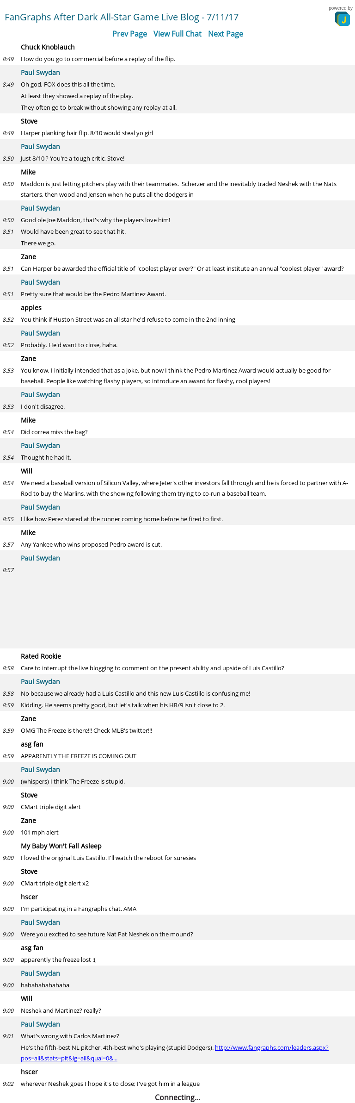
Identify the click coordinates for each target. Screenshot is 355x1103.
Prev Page (129, 34)
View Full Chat (177, 34)
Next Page (225, 34)
